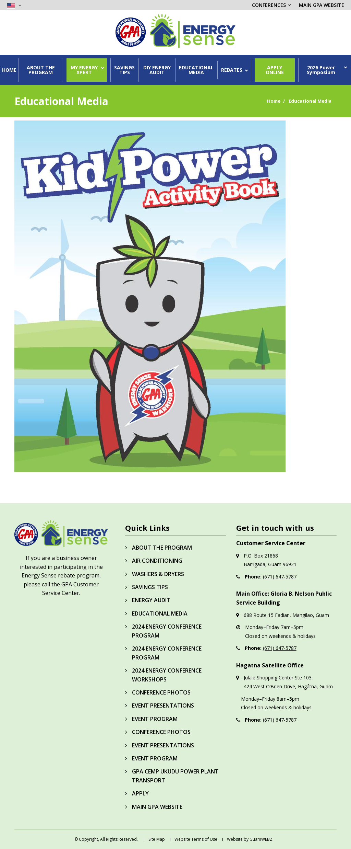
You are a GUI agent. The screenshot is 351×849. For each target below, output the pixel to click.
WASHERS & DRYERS (158, 574)
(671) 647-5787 (279, 576)
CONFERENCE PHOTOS (161, 692)
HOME (9, 70)
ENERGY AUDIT (151, 600)
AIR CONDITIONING (157, 560)
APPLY (140, 793)
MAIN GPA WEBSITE (321, 5)
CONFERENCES (269, 5)
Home (273, 101)
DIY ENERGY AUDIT (157, 70)
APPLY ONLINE (275, 70)
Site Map (156, 839)
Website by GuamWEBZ (250, 839)
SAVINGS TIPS (124, 70)
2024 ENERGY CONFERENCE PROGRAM (167, 631)
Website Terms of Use (195, 839)
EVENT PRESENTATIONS (163, 705)
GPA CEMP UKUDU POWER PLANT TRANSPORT (175, 776)
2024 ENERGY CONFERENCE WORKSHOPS (167, 675)
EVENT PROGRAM (155, 719)
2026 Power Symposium (321, 70)
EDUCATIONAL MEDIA (196, 70)
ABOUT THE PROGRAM (41, 70)
